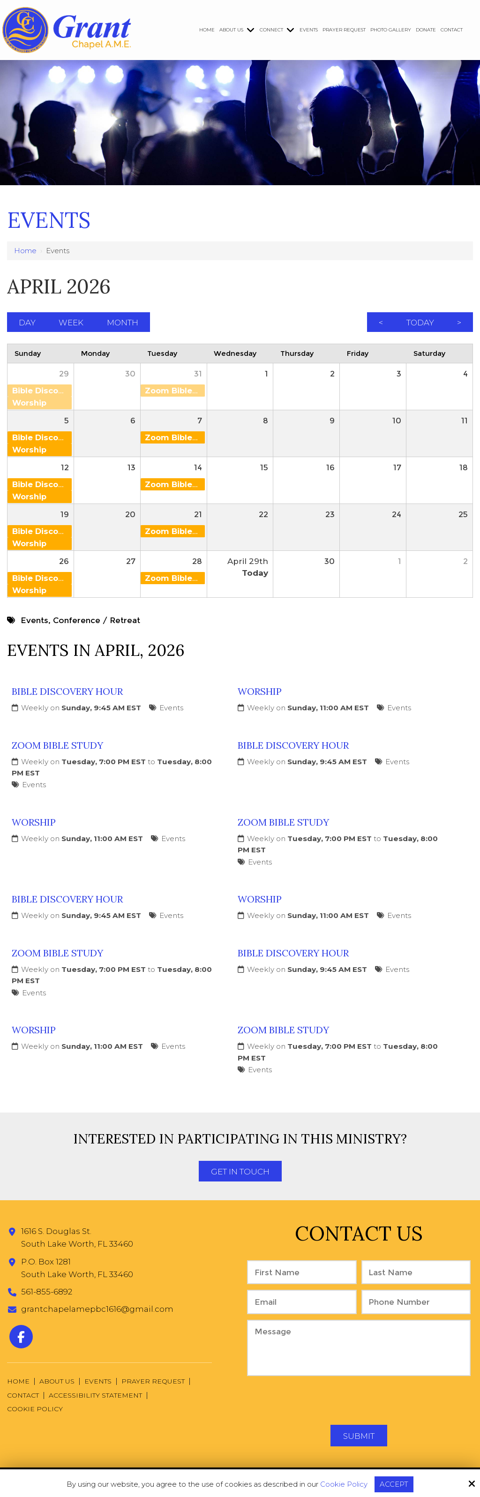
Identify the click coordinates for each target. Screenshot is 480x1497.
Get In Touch (240, 1173)
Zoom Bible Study (57, 746)
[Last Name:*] (416, 1274)
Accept (394, 1484)
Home (25, 250)
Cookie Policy (344, 1484)
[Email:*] (301, 1303)
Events (171, 709)
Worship (260, 693)
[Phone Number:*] (416, 1303)
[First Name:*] (301, 1274)
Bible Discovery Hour (67, 693)
